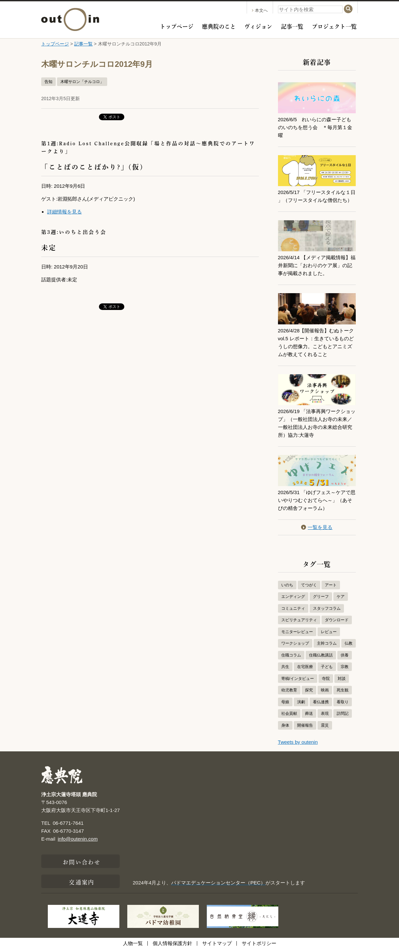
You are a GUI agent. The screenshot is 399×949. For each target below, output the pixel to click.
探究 (309, 690)
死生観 (343, 690)
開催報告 (305, 725)
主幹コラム (327, 643)
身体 (285, 725)
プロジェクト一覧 (334, 25)
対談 (342, 678)
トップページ (177, 25)
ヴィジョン (258, 25)
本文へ (260, 10)
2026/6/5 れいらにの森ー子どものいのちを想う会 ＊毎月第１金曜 (315, 127)
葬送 (309, 713)
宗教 (345, 666)
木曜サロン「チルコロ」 (82, 81)
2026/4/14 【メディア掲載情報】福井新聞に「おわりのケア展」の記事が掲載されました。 (317, 265)
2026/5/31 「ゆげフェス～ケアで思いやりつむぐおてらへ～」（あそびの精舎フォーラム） (317, 500)
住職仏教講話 (321, 655)
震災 (325, 725)
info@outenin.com (78, 839)
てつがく (309, 585)
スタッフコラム (327, 608)
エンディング (293, 596)
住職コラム (291, 655)
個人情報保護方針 (172, 943)
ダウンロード (337, 620)
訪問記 (343, 713)
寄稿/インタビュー (297, 678)
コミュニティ (293, 608)
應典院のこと (219, 25)
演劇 (301, 702)
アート (331, 585)
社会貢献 (289, 713)
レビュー (329, 631)
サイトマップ (217, 943)
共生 (285, 666)
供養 (345, 655)
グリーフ (321, 596)
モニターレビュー (297, 631)
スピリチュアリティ (299, 620)
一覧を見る (316, 527)
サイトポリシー (259, 943)
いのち (287, 585)
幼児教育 (289, 690)
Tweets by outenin (298, 742)
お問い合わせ (82, 861)
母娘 (285, 702)
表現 (325, 713)
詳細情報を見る (64, 211)
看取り (343, 702)
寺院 (326, 678)
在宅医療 (305, 666)
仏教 (349, 643)
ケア (341, 596)
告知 (48, 81)
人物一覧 (133, 943)
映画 (325, 690)
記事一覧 (292, 25)
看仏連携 (321, 702)
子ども (327, 666)
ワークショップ (295, 643)
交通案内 (81, 881)
